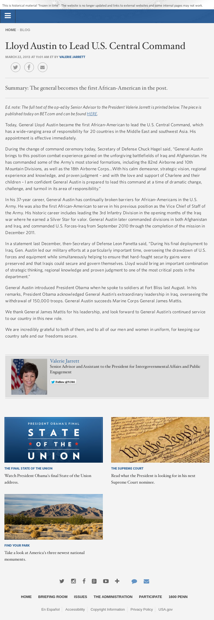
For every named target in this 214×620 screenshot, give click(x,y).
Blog (25, 30)
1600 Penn (178, 597)
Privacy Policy (141, 609)
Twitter (17, 63)
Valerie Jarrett (72, 57)
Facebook (30, 63)
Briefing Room (53, 597)
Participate (150, 597)
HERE (92, 113)
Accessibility (75, 609)
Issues (80, 597)
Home (10, 30)
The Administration (113, 597)
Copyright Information (107, 609)
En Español (50, 609)
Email (44, 63)
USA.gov (166, 609)
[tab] (7, 16)
